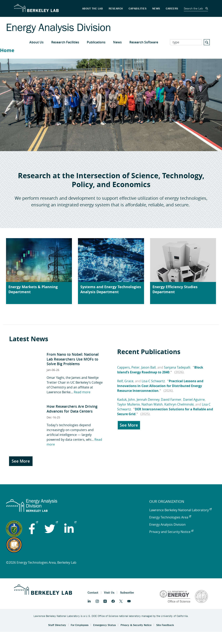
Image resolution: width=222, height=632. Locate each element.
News (117, 42)
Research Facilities (65, 42)
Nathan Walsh (152, 404)
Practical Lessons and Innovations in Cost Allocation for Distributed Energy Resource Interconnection (160, 386)
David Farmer (171, 399)
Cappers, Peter (128, 367)
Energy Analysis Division (167, 524)
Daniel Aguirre (194, 399)
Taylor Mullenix (128, 404)
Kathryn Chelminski (179, 404)
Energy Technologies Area (170, 517)
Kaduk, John (126, 399)
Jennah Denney (148, 399)
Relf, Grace (125, 381)
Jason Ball (148, 367)
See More (21, 461)
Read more (82, 392)
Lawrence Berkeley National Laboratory (180, 510)
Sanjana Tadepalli (177, 367)
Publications (96, 42)
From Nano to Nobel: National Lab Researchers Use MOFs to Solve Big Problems (73, 359)
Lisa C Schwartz (153, 381)
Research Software (143, 42)
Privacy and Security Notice (171, 532)
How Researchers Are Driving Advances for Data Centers (72, 408)
